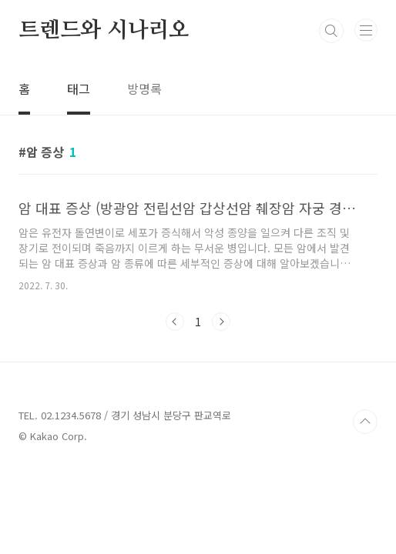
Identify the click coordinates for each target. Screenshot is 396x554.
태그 (78, 88)
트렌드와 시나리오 (104, 31)
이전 (175, 321)
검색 (331, 30)
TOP (365, 421)
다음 (221, 321)
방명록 (144, 88)
